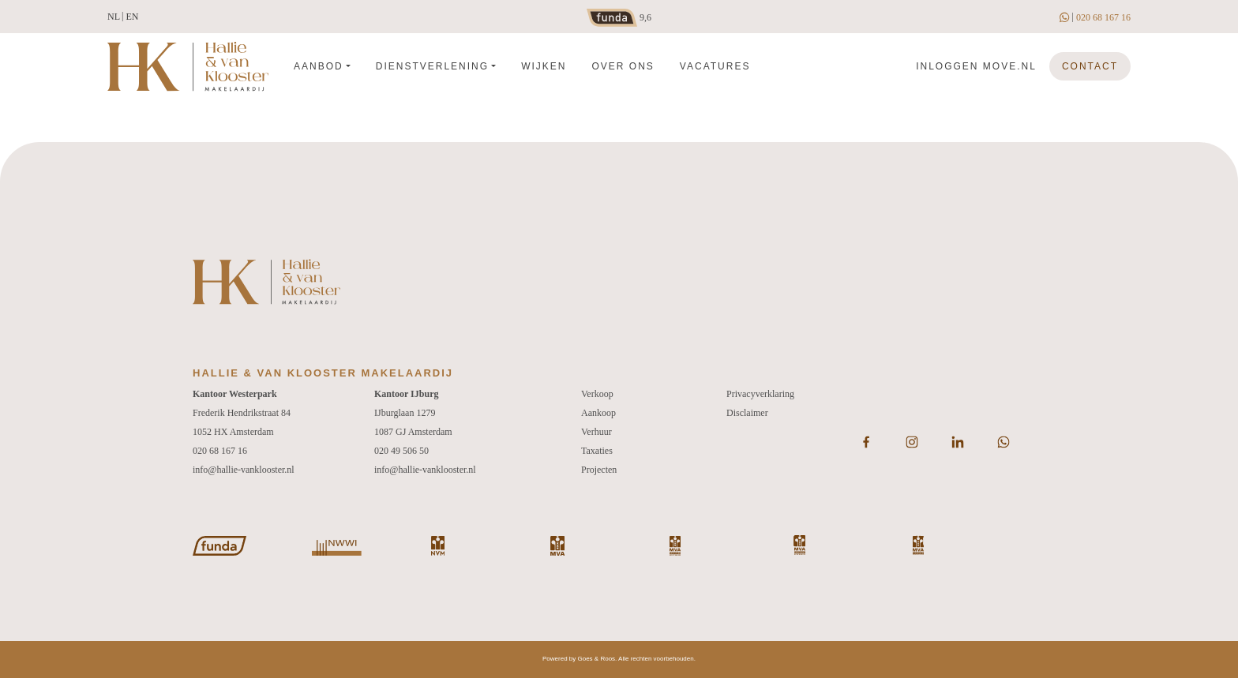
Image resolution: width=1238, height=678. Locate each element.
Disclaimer (747, 412)
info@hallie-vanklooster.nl (243, 469)
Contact (1090, 66)
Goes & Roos (597, 658)
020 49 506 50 (401, 450)
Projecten (599, 469)
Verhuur (596, 431)
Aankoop (598, 412)
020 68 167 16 (1103, 17)
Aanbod (318, 66)
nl (113, 16)
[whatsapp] (1065, 16)
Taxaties (597, 450)
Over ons (622, 66)
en (132, 16)
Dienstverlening (432, 66)
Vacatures (715, 66)
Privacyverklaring (760, 393)
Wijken (543, 66)
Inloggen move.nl (976, 66)
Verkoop (597, 393)
